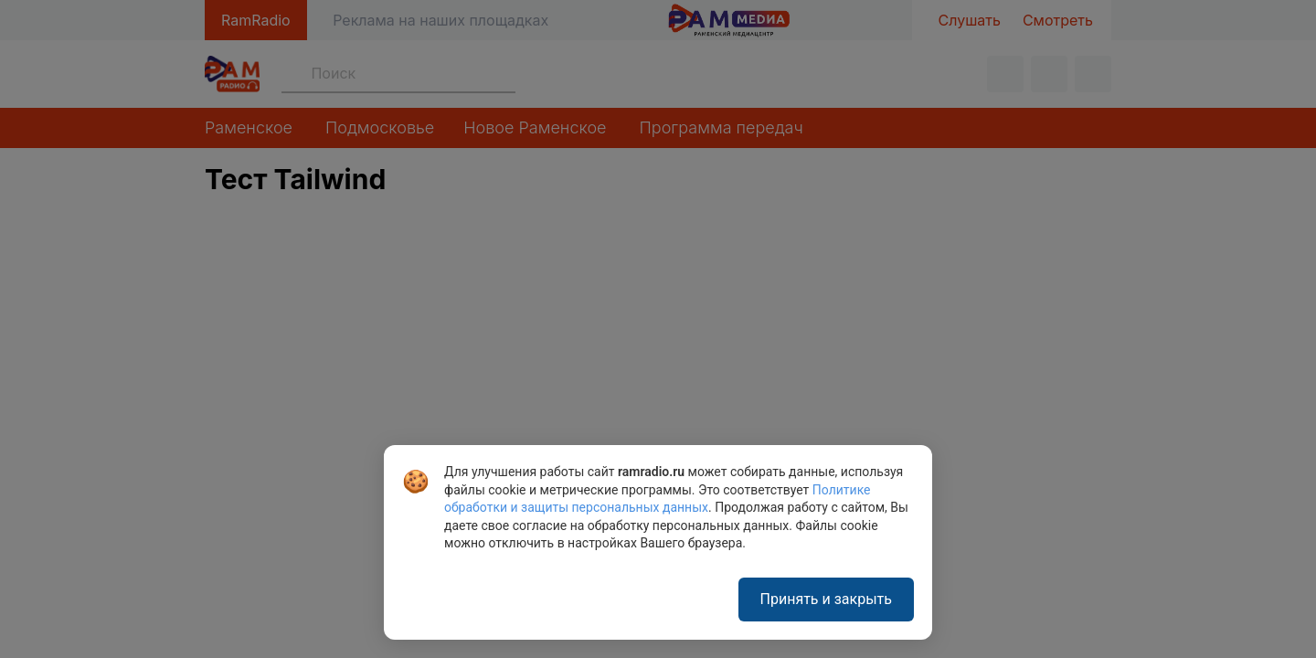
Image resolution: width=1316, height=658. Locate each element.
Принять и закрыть (826, 599)
